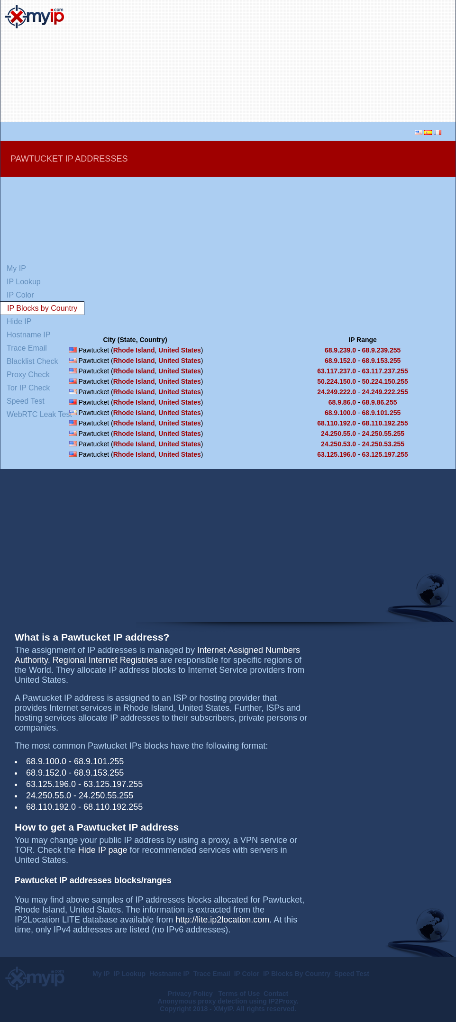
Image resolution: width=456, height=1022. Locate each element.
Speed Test (26, 401)
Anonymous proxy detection (202, 1001)
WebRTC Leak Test (39, 414)
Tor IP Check (28, 388)
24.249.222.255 (385, 392)
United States (179, 350)
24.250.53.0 (338, 444)
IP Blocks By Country (296, 973)
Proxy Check (28, 375)
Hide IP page (103, 850)
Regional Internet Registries (105, 660)
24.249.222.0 (336, 392)
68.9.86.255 (379, 402)
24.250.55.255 (383, 433)
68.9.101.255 (381, 412)
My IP (16, 268)
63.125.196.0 (336, 454)
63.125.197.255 (385, 454)
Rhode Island (134, 350)
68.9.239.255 (381, 350)
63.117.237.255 (385, 371)
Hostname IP (28, 335)
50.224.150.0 (336, 381)
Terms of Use (239, 993)
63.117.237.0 (336, 371)
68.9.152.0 (340, 360)
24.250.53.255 (383, 444)
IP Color (20, 295)
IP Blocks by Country (42, 308)
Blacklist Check (32, 361)
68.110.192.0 (336, 423)
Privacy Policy (191, 993)
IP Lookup (24, 282)
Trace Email (27, 348)
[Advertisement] (380, 61)
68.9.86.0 (342, 402)
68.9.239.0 (340, 350)
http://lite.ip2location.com (222, 919)
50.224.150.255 (385, 381)
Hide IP (19, 321)
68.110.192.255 (385, 423)
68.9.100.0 (340, 412)
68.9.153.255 (381, 360)
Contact (276, 993)
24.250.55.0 (338, 433)
